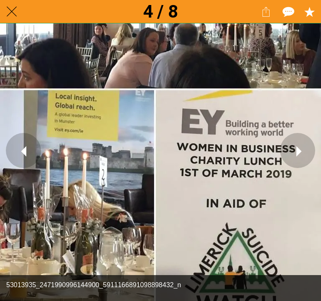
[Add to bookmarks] (309, 12)
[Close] (12, 12)
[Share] (266, 12)
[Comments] (288, 12)
